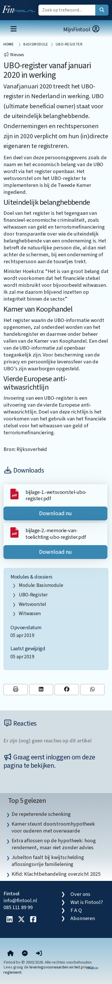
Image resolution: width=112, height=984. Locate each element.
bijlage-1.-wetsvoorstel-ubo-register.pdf (56, 495)
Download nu (55, 513)
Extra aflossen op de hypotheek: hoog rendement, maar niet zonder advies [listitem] (54, 844)
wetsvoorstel (32, 604)
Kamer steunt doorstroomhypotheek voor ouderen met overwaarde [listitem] (53, 827)
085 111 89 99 (18, 907)
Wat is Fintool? (86, 902)
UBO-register (33, 594)
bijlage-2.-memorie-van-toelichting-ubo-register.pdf (55, 534)
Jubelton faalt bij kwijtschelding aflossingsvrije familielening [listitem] (48, 861)
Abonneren (82, 918)
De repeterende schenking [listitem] (41, 814)
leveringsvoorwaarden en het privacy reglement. (48, 969)
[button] (39, 953)
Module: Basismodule (41, 585)
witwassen (30, 613)
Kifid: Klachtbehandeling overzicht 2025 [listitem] (56, 874)
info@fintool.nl (20, 900)
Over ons (80, 894)
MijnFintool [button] (81, 29)
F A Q (76, 910)
